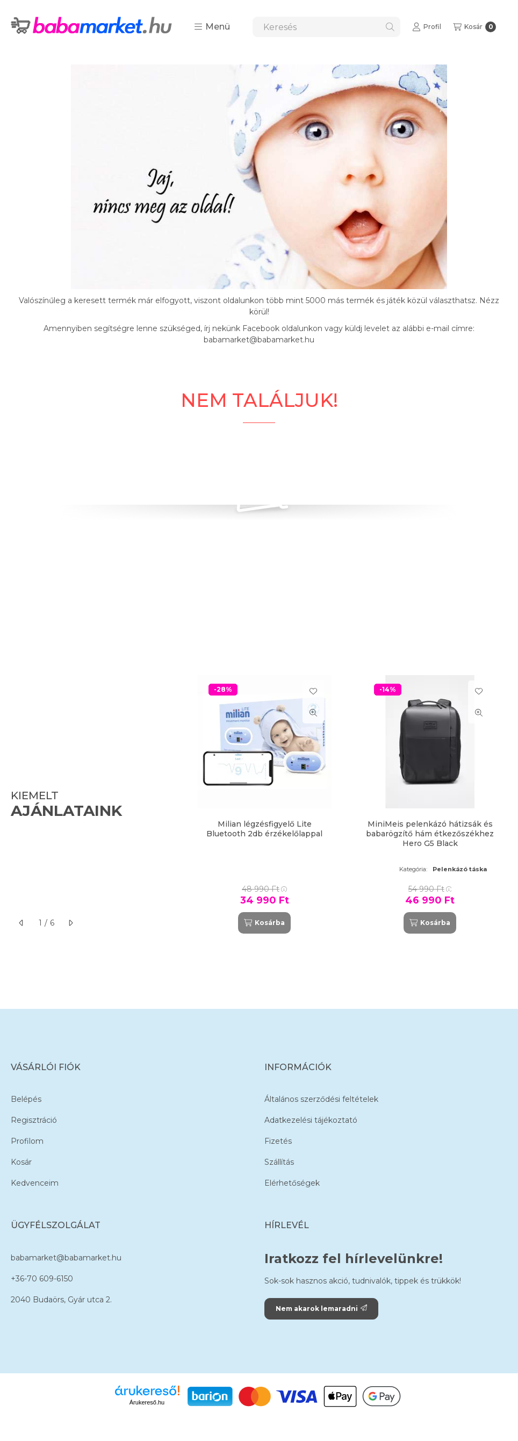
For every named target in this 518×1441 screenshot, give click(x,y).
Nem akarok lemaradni (321, 1308)
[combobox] (326, 27)
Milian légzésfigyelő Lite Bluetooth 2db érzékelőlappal (264, 828)
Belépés (26, 1099)
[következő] (70, 923)
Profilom (27, 1141)
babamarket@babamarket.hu (66, 1258)
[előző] (21, 923)
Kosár (21, 1162)
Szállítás (279, 1162)
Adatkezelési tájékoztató (310, 1120)
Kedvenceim (35, 1183)
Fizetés (278, 1141)
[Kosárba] (264, 923)
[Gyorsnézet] (313, 712)
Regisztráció (34, 1120)
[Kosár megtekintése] (474, 27)
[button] (212, 27)
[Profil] (427, 27)
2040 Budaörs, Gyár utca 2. (61, 1299)
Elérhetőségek (292, 1183)
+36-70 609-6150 (42, 1279)
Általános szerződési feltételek (321, 1099)
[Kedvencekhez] (313, 691)
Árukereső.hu (147, 1402)
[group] (347, 804)
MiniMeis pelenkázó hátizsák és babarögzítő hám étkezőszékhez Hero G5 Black (430, 833)
